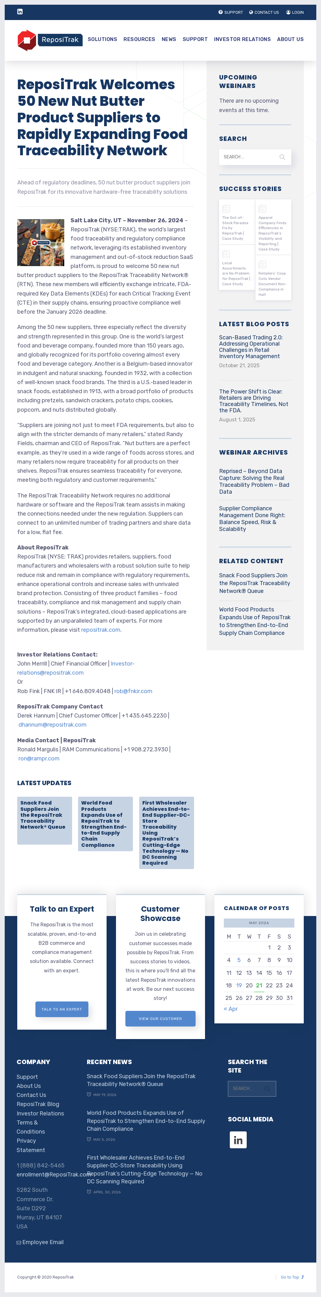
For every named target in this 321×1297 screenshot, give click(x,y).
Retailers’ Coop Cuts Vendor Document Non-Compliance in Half (273, 283)
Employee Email (40, 1242)
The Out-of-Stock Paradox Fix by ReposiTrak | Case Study (235, 228)
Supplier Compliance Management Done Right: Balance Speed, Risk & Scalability (252, 519)
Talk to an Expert (62, 909)
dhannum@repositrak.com (52, 724)
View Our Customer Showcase (160, 1021)
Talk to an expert (62, 1009)
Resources (139, 39)
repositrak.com (100, 629)
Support (195, 39)
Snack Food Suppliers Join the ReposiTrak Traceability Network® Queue (43, 815)
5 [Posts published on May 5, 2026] (239, 960)
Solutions (103, 39)
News (169, 39)
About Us (290, 39)
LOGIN (295, 12)
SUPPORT (230, 12)
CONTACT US (264, 12)
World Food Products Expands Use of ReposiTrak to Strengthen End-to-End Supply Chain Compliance (104, 823)
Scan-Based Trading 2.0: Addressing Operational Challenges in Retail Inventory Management (251, 347)
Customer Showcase (160, 914)
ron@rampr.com (39, 758)
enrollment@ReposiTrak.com (54, 1174)
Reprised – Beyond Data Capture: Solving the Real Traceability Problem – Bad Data (254, 481)
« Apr (231, 1009)
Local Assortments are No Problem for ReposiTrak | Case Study (236, 273)
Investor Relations (242, 39)
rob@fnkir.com (133, 691)
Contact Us (31, 1095)
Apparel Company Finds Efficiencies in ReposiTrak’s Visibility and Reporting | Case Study (273, 233)
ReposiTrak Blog (38, 1104)
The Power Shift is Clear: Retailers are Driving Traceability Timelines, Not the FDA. (253, 401)
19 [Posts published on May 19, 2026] (239, 985)
